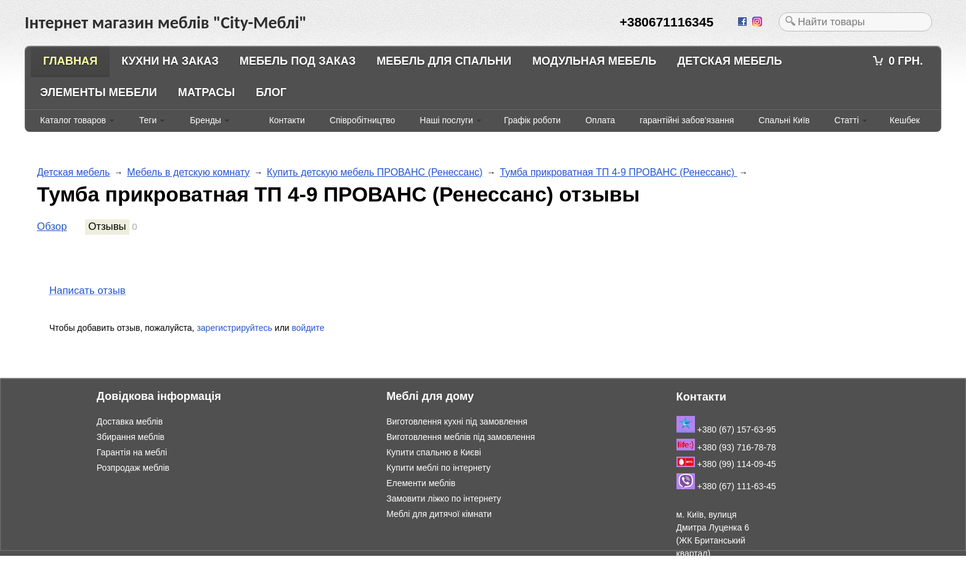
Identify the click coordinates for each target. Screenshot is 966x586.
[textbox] (855, 21)
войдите (308, 328)
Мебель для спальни (443, 61)
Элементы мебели (98, 92)
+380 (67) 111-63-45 (726, 486)
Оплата (600, 120)
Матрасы (206, 92)
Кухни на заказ (170, 61)
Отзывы (107, 226)
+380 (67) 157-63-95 (726, 429)
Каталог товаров (73, 120)
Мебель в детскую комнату (188, 172)
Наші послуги (446, 120)
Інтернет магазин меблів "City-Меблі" (129, 562)
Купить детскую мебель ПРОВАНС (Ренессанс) (374, 172)
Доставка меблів (130, 421)
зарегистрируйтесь (234, 328)
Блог (271, 92)
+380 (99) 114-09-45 (726, 464)
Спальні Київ (784, 120)
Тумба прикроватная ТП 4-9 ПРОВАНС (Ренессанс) (618, 172)
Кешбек (905, 120)
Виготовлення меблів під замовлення (460, 437)
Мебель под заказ (298, 61)
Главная (70, 61)
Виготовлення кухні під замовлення (456, 421)
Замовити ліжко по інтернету (443, 498)
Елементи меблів (420, 483)
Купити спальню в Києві (433, 452)
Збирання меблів (130, 437)
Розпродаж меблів (133, 468)
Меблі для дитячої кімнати (439, 514)
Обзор (52, 226)
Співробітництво (362, 120)
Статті (846, 120)
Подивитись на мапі (716, 579)
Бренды (205, 120)
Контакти (287, 120)
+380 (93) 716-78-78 (726, 447)
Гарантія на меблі (132, 452)
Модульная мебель (594, 61)
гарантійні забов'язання (686, 120)
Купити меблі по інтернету (438, 468)
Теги (147, 120)
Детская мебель (729, 61)
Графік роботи (532, 120)
